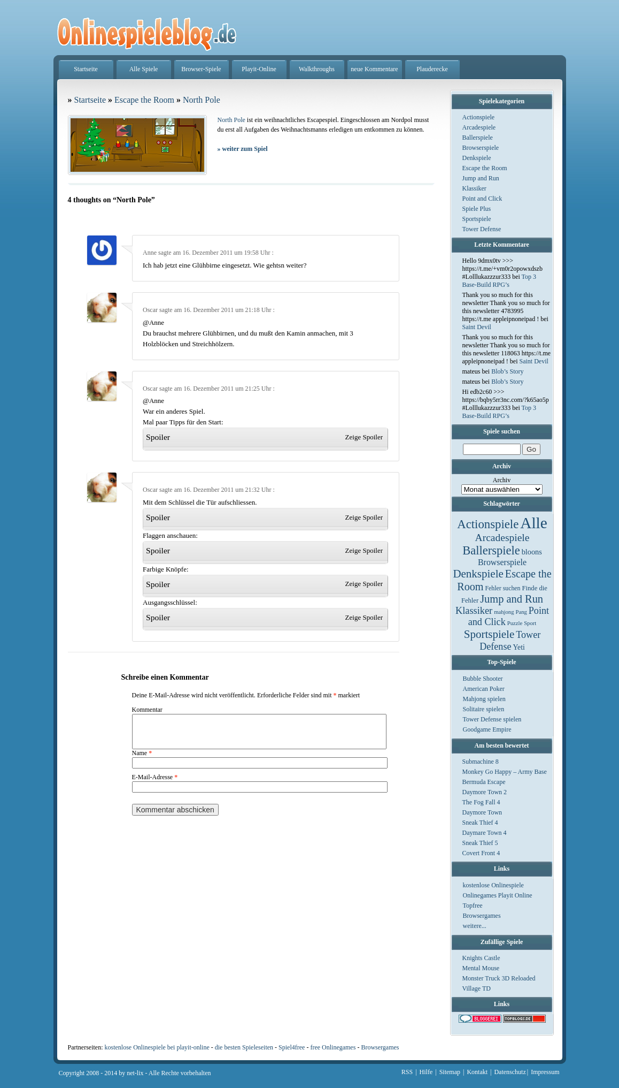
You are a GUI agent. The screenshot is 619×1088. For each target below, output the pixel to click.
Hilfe (426, 1072)
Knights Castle (481, 958)
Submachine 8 (480, 761)
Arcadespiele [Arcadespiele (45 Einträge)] (502, 537)
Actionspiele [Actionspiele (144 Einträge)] (488, 524)
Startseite (86, 69)
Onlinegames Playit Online (497, 895)
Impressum (545, 1072)
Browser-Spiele (201, 69)
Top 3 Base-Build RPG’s (499, 280)
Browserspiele (480, 147)
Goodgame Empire (487, 729)
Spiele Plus (476, 208)
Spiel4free (291, 1047)
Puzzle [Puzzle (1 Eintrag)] (514, 623)
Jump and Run (480, 178)
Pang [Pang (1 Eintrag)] (521, 612)
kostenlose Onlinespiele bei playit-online (156, 1047)
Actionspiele (478, 117)
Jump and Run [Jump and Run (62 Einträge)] (511, 599)
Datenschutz (509, 1072)
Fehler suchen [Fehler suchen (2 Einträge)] (502, 588)
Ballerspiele (477, 137)
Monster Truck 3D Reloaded (499, 978)
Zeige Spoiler (364, 437)
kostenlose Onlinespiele (493, 885)
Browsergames (482, 915)
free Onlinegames (332, 1047)
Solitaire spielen (484, 709)
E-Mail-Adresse (155, 783)
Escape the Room (484, 168)
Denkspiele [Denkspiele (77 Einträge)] (478, 573)
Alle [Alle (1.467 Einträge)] (533, 522)
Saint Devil (476, 327)
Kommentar (147, 709)
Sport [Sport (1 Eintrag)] (530, 623)
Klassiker (474, 188)
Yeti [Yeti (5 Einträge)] (519, 647)
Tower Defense (481, 229)
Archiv (501, 480)
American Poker (484, 689)
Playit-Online (259, 69)
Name (142, 759)
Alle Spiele (143, 69)
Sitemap (449, 1072)
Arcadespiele (479, 127)
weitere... (474, 926)
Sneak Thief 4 (480, 822)
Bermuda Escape (484, 782)
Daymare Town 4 (484, 832)
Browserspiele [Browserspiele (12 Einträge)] (502, 562)
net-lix (135, 1073)
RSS (407, 1072)
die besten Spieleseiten (244, 1047)
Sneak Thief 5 (480, 843)
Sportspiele (476, 219)
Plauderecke (432, 69)
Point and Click (482, 198)
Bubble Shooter (483, 678)
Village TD (476, 988)
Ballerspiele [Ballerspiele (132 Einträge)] (491, 550)
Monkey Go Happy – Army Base (504, 771)
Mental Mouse (481, 968)
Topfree (473, 905)
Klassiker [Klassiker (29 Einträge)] (473, 610)
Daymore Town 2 (484, 792)
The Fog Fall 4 (481, 802)
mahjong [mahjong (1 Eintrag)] (504, 612)
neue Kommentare (374, 69)
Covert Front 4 (481, 853)
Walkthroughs (317, 69)
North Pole (201, 99)
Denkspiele (476, 158)
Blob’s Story (507, 371)
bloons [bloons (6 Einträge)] (532, 551)
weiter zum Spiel (243, 149)
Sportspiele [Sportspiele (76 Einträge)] (489, 634)
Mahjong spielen (484, 699)
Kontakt (477, 1072)
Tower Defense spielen (492, 719)
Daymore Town (482, 812)
